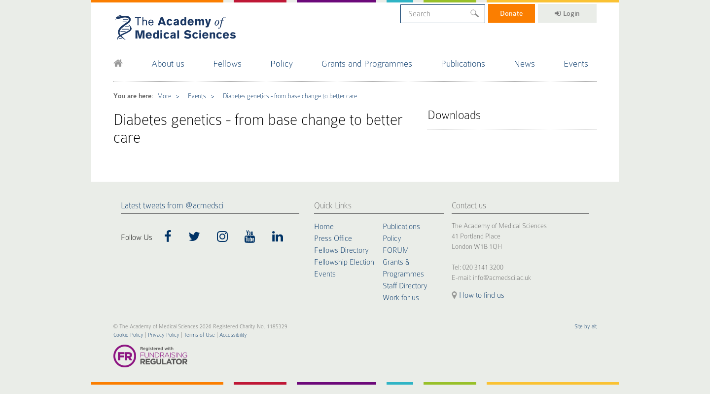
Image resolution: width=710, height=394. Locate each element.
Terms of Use (199, 335)
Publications (463, 63)
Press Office (333, 238)
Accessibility (233, 335)
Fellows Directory (341, 250)
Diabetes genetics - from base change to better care (290, 96)
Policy (281, 63)
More (164, 96)
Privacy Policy (163, 335)
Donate (511, 13)
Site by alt (585, 326)
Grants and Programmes (366, 63)
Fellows (227, 63)
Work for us (401, 297)
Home (324, 226)
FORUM (396, 250)
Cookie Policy (128, 335)
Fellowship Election (344, 262)
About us (167, 63)
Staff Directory (405, 285)
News (524, 63)
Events (576, 63)
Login (567, 13)
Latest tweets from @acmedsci (172, 205)
